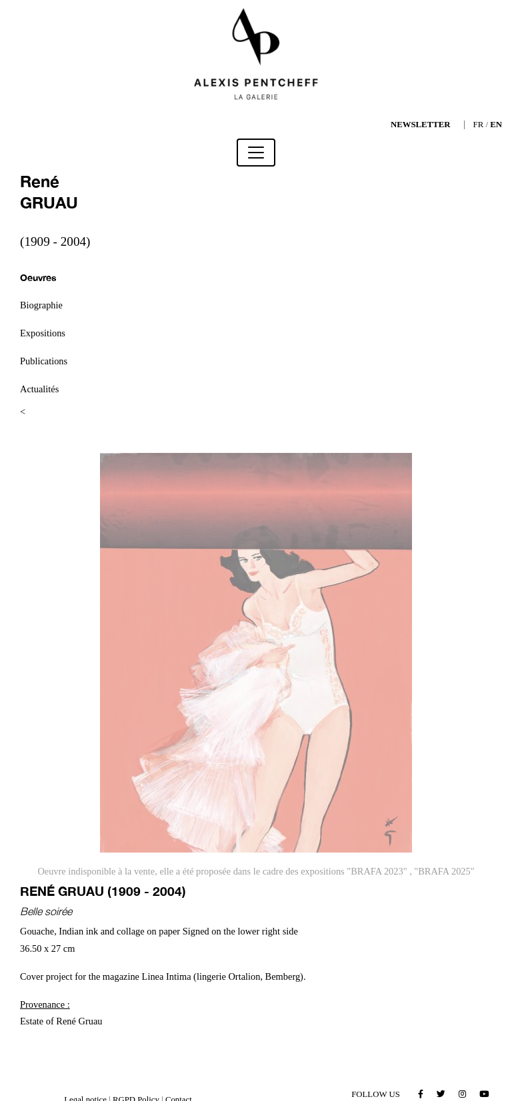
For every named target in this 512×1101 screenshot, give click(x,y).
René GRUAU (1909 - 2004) (103, 891)
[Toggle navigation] (256, 153)
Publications (43, 361)
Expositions (42, 333)
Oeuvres (38, 277)
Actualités (39, 389)
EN (496, 124)
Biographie (41, 305)
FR (478, 124)
